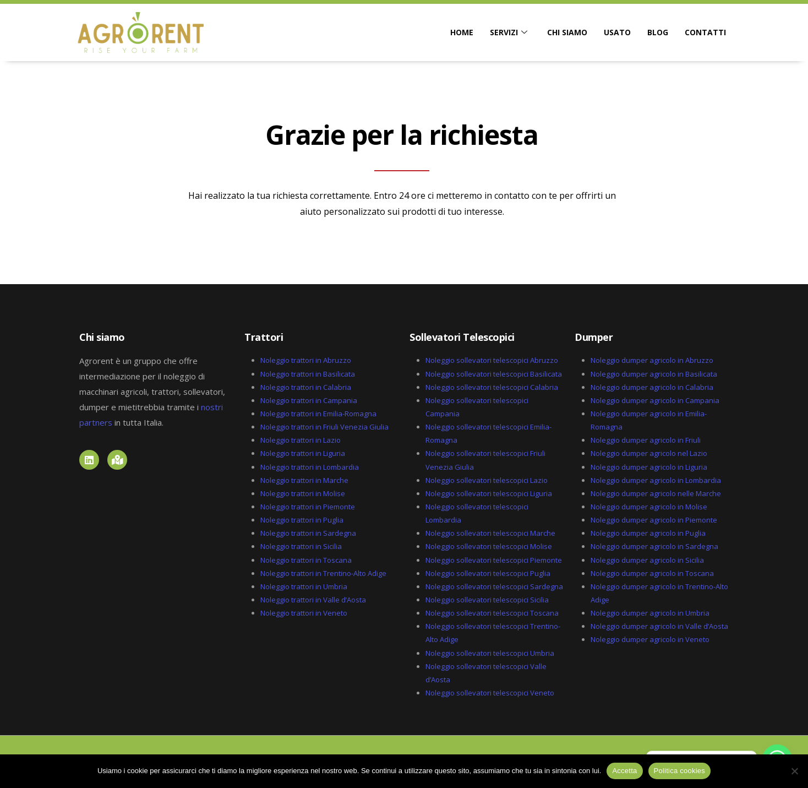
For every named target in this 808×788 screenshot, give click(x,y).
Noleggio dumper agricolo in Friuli (646, 440)
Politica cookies (680, 771)
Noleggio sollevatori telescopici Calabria (491, 387)
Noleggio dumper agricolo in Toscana (652, 573)
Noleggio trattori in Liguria (302, 453)
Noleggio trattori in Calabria (305, 387)
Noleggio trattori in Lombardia (309, 467)
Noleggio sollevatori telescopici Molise (488, 546)
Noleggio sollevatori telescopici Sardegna (494, 586)
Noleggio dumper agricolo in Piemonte (654, 520)
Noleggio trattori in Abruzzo (305, 360)
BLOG (657, 32)
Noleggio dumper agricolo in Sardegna (654, 546)
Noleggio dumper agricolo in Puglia (648, 533)
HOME (461, 32)
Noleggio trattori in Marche (304, 480)
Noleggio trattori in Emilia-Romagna (318, 414)
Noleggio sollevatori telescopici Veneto (489, 693)
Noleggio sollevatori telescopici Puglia (487, 573)
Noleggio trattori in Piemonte (307, 507)
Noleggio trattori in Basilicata (307, 374)
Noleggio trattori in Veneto (303, 613)
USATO (617, 32)
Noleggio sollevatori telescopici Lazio (486, 480)
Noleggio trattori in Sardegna (308, 533)
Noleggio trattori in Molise (302, 493)
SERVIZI (508, 32)
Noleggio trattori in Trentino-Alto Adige (323, 573)
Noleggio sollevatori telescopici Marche (490, 533)
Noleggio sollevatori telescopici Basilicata (493, 374)
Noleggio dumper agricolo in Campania (655, 400)
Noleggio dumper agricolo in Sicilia (647, 560)
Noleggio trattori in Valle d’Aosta (313, 600)
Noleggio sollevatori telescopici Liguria (488, 493)
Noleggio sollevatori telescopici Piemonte (493, 560)
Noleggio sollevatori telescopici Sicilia (487, 600)
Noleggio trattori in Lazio (300, 440)
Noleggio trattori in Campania (308, 400)
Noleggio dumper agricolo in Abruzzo (652, 360)
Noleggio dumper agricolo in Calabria (652, 387)
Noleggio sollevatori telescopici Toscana (492, 613)
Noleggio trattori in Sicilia (301, 546)
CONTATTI (705, 32)
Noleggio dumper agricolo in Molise (649, 507)
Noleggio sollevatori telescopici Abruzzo (491, 360)
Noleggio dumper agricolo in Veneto (650, 639)
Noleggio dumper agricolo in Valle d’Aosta (659, 626)
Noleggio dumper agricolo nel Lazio (649, 453)
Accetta (624, 771)
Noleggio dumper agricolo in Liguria (649, 467)
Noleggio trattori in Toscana (306, 560)
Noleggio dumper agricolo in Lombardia (656, 480)
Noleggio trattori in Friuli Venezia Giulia (324, 427)
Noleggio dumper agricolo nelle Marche (656, 493)
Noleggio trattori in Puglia (301, 520)
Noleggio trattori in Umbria (303, 586)
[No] (794, 770)
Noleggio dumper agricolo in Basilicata (654, 374)
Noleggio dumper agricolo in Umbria (650, 613)
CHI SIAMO (567, 32)
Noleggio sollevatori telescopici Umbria (489, 653)
